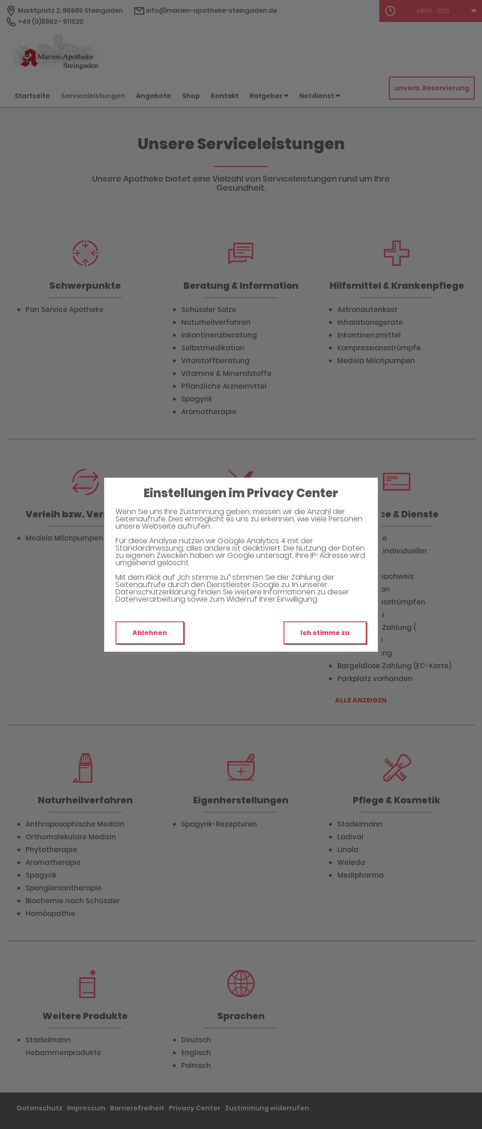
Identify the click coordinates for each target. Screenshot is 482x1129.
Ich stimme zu (325, 632)
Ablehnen (149, 632)
